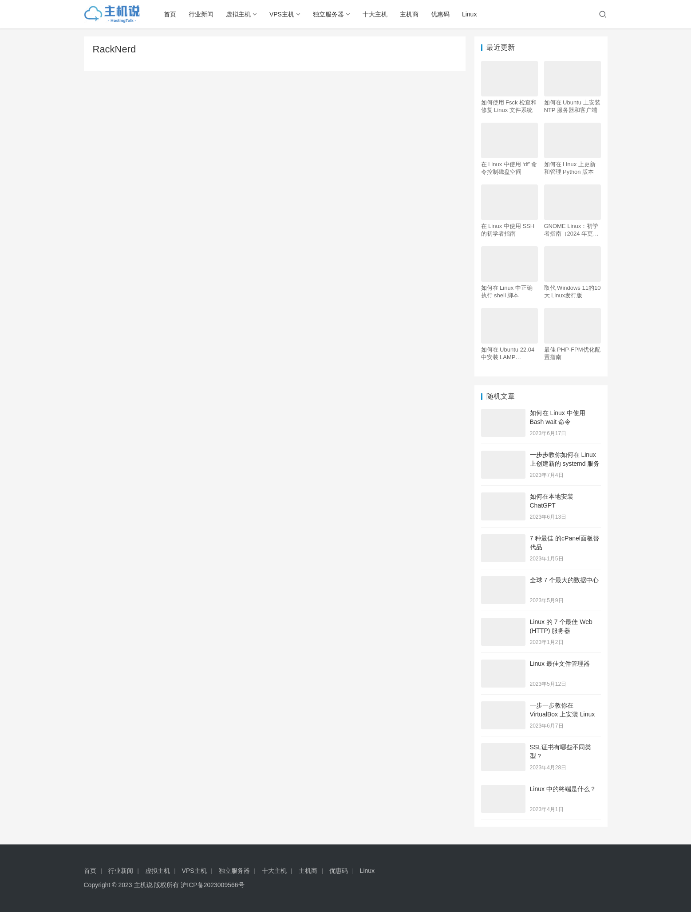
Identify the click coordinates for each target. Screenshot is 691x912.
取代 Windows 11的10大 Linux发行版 (572, 291)
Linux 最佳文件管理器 (560, 663)
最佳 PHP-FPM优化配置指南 (572, 353)
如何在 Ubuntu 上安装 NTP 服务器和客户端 (572, 106)
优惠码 (440, 14)
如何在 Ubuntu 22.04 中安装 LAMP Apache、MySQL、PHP (508, 353)
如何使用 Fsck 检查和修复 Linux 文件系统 (509, 106)
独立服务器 (328, 14)
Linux (469, 14)
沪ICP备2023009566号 (212, 884)
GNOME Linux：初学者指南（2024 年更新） (571, 230)
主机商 (409, 14)
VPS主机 (281, 14)
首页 (170, 14)
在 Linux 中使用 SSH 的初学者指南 (508, 230)
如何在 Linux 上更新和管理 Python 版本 (570, 168)
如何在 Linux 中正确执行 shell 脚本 (507, 291)
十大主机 (375, 14)
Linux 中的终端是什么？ (563, 788)
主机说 (143, 884)
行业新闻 (201, 14)
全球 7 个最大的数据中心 (564, 580)
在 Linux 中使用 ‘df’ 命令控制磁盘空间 (509, 168)
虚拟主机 (238, 14)
